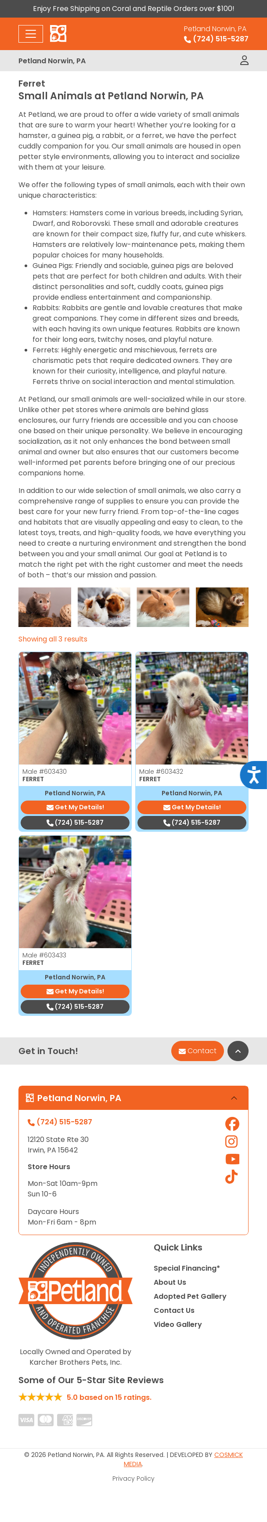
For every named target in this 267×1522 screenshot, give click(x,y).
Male (44, 771)
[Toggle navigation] (30, 34)
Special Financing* (187, 1268)
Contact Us (174, 1310)
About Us (170, 1282)
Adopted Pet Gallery (190, 1296)
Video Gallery (178, 1324)
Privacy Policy (133, 1478)
